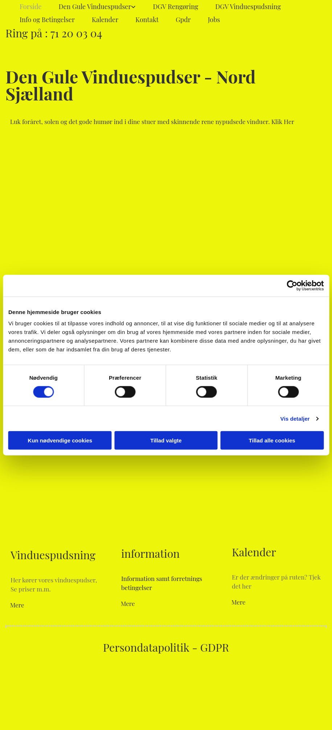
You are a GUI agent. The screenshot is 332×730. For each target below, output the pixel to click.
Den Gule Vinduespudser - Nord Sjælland (130, 85)
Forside (31, 6)
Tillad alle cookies (272, 440)
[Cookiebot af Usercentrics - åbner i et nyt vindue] (292, 285)
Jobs (214, 19)
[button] (152, 121)
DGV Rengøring (175, 6)
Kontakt (147, 19)
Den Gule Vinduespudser (95, 6)
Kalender (105, 19)
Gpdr (183, 19)
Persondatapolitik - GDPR (166, 647)
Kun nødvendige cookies (60, 440)
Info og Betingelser (47, 19)
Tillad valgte (165, 440)
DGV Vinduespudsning (248, 6)
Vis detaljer (295, 418)
